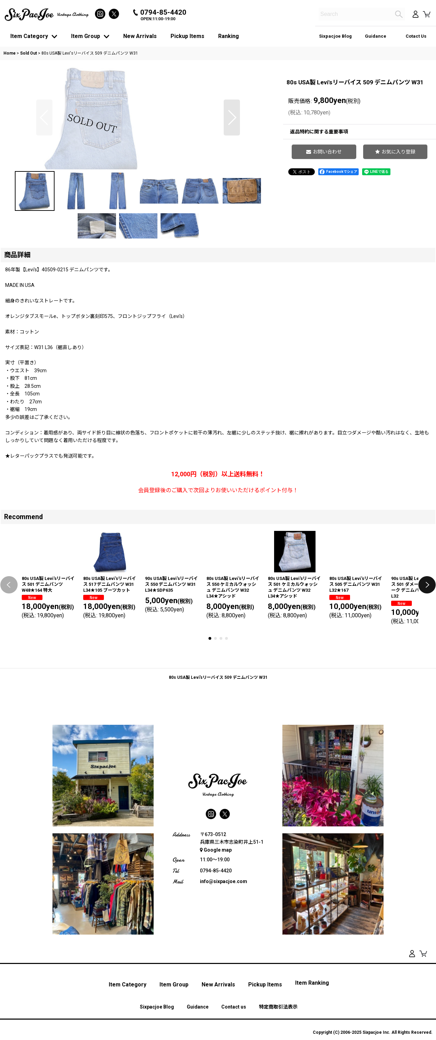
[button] (44, 169)
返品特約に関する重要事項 (319, 131)
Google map (216, 943)
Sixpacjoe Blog (335, 36)
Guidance (375, 36)
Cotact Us (416, 36)
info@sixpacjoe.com (223, 975)
